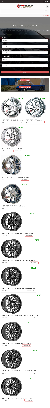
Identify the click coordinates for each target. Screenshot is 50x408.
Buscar (25, 72)
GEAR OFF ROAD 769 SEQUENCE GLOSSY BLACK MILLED (21, 315)
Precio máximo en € (6, 56)
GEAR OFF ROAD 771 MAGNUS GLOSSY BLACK (17, 398)
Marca (3, 43)
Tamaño (4, 37)
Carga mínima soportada (7, 63)
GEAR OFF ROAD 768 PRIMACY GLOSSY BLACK (17, 233)
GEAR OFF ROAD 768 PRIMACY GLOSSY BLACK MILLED (20, 260)
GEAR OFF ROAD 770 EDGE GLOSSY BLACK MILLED (19, 371)
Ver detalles (19, 122)
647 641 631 (45, 15)
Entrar (46, 1)
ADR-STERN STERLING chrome (12, 148)
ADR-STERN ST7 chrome (34, 120)
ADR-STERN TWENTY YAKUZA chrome (14, 206)
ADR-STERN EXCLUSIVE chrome (12, 120)
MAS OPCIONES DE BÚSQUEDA (25, 70)
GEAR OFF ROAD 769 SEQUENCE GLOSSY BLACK (18, 288)
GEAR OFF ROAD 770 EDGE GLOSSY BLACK (16, 343)
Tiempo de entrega (6, 50)
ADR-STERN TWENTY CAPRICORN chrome (15, 177)
